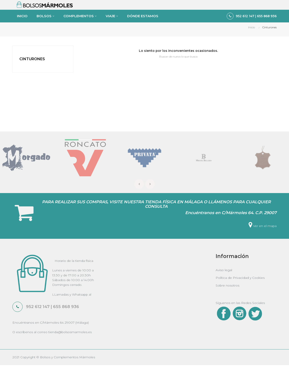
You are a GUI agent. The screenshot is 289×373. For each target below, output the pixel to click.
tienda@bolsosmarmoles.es (71, 340)
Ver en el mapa (262, 233)
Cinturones (32, 65)
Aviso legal (224, 277)
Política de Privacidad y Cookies (240, 284)
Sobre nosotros (228, 292)
